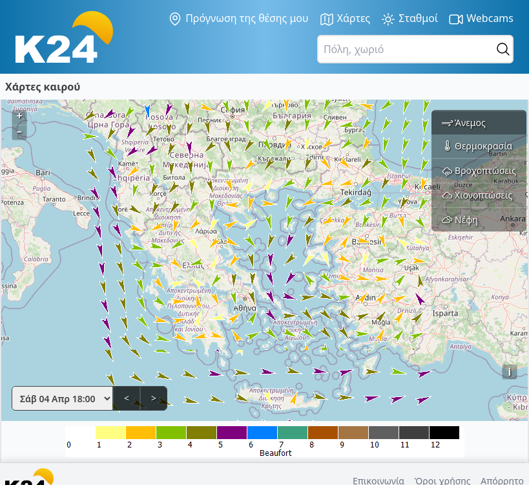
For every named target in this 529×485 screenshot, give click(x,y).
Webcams (480, 19)
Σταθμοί (409, 19)
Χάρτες (345, 19)
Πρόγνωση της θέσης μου (238, 19)
